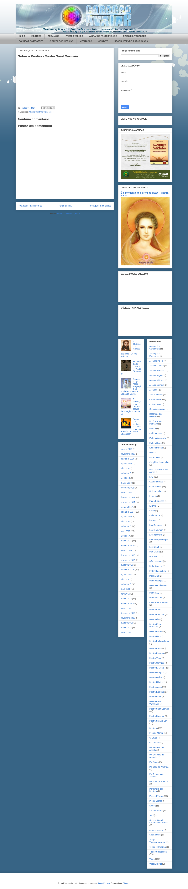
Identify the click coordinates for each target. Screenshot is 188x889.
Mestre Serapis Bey (158, 721)
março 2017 (126, 541)
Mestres (153, 728)
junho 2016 (126, 584)
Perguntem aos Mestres (156, 790)
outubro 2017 (127, 507)
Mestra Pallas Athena (159, 641)
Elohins (152, 452)
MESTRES (36, 36)
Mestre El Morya (156, 668)
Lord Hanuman (156, 530)
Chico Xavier (155, 404)
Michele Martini (156, 733)
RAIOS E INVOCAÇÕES (134, 36)
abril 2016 (125, 594)
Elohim (152, 428)
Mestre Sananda (156, 716)
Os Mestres (154, 742)
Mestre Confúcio (156, 663)
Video (51, 112)
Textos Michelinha (157, 847)
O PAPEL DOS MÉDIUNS (61, 41)
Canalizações (155, 399)
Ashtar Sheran (156, 394)
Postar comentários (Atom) (68, 213)
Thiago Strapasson (158, 852)
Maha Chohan (155, 566)
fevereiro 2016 (127, 603)
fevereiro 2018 (127, 488)
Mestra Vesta (155, 658)
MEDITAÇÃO (86, 41)
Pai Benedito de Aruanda (156, 756)
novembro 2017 (128, 502)
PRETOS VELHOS (74, 36)
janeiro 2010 (126, 632)
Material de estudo (157, 571)
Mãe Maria (154, 556)
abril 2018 (125, 478)
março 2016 (126, 598)
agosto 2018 (126, 463)
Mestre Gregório (156, 672)
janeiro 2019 (126, 449)
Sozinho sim (155, 835)
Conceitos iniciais (157, 409)
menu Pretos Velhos (158, 602)
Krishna (152, 506)
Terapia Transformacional (157, 840)
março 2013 (126, 627)
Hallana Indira (155, 491)
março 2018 (126, 483)
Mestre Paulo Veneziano (155, 702)
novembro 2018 (128, 454)
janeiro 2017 (126, 550)
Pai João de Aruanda (158, 767)
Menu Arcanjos (156, 581)
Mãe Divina (154, 552)
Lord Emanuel (155, 525)
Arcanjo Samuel (156, 385)
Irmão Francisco (156, 501)
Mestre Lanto (155, 696)
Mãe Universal (155, 561)
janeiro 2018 (126, 492)
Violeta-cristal (155, 864)
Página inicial (65, 205)
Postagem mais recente (30, 205)
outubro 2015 (127, 623)
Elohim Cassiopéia (157, 438)
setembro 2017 (127, 512)
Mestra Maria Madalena (155, 625)
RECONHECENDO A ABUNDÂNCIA (131, 41)
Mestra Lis (154, 619)
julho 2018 (125, 468)
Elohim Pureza (156, 448)
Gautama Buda (156, 482)
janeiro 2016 (126, 608)
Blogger (126, 883)
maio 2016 (125, 589)
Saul (151, 815)
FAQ (151, 477)
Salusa (152, 806)
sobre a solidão (156, 830)
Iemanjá (153, 496)
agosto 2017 (126, 516)
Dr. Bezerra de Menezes (156, 422)
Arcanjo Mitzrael (156, 380)
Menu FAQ (154, 593)
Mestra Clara (155, 610)
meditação (154, 576)
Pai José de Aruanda (158, 781)
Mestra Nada (155, 636)
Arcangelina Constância (154, 347)
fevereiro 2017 (127, 545)
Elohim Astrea (155, 433)
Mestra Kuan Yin (156, 614)
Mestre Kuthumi (156, 692)
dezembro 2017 (128, 497)
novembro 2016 (128, 560)
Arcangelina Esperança (154, 354)
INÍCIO (22, 36)
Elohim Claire (155, 443)
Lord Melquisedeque (158, 539)
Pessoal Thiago (156, 796)
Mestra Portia (155, 648)
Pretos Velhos (155, 801)
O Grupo (153, 738)
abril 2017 (125, 536)
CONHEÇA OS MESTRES (31, 41)
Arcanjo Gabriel (156, 365)
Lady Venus (154, 515)
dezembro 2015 (128, 613)
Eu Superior (154, 457)
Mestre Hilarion (156, 682)
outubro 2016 (127, 565)
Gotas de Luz (155, 486)
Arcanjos (153, 390)
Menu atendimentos (158, 585)
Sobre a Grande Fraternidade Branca (158, 821)
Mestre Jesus (155, 687)
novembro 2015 (128, 618)
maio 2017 (125, 531)
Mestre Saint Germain (38, 112)
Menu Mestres (155, 597)
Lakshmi (153, 520)
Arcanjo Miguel (156, 375)
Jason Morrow (104, 883)
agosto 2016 (126, 574)
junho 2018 (126, 473)
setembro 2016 (127, 569)
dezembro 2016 (128, 555)
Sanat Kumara (156, 810)
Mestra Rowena (156, 653)
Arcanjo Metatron (157, 370)
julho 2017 (125, 521)
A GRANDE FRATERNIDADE (103, 36)
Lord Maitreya (155, 535)
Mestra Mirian (155, 631)
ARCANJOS (53, 36)
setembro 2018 (127, 459)
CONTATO (103, 41)
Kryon (152, 511)
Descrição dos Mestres (155, 415)
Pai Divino (154, 762)
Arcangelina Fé (156, 361)
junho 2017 (126, 526)
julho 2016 (125, 579)
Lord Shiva (154, 547)
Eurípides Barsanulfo (158, 462)
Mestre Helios (155, 677)
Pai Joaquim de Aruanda (156, 775)
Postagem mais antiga (100, 205)
